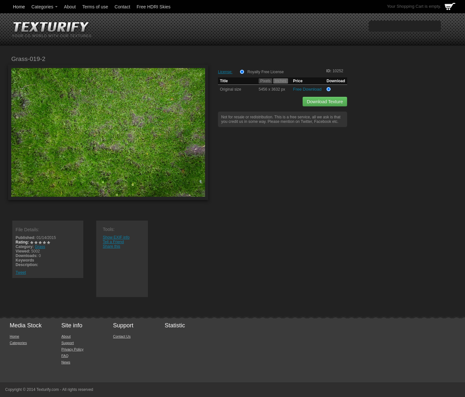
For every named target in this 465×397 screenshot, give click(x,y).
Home (19, 6)
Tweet (21, 272)
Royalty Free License (265, 72)
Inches (280, 81)
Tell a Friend (113, 242)
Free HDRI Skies (153, 6)
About (70, 6)
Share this (111, 246)
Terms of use (95, 6)
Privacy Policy (72, 349)
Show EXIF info (116, 237)
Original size (230, 89)
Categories (44, 6)
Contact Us (121, 336)
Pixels (265, 81)
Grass (40, 246)
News (65, 362)
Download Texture (325, 101)
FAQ (64, 356)
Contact (122, 6)
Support (67, 343)
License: (225, 72)
